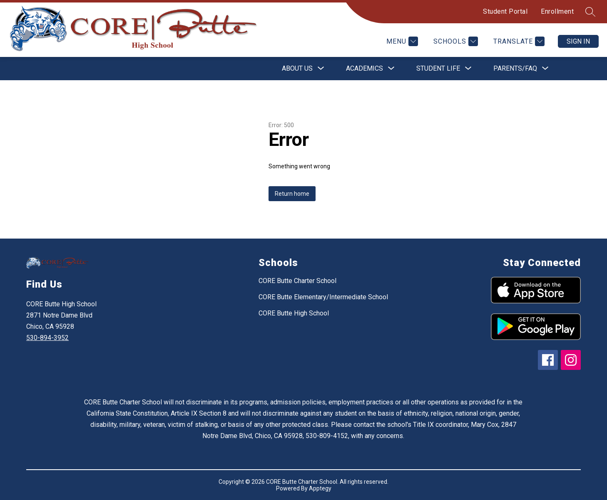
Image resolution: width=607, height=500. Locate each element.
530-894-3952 (47, 338)
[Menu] (401, 41)
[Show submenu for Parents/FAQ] (515, 69)
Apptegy (320, 488)
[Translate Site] (518, 41)
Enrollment (557, 11)
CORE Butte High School (294, 313)
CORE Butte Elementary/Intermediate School (323, 297)
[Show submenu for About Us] (297, 69)
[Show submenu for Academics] (364, 69)
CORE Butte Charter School (297, 281)
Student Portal (505, 11)
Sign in (578, 41)
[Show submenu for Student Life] (438, 69)
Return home (292, 193)
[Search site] (590, 12)
